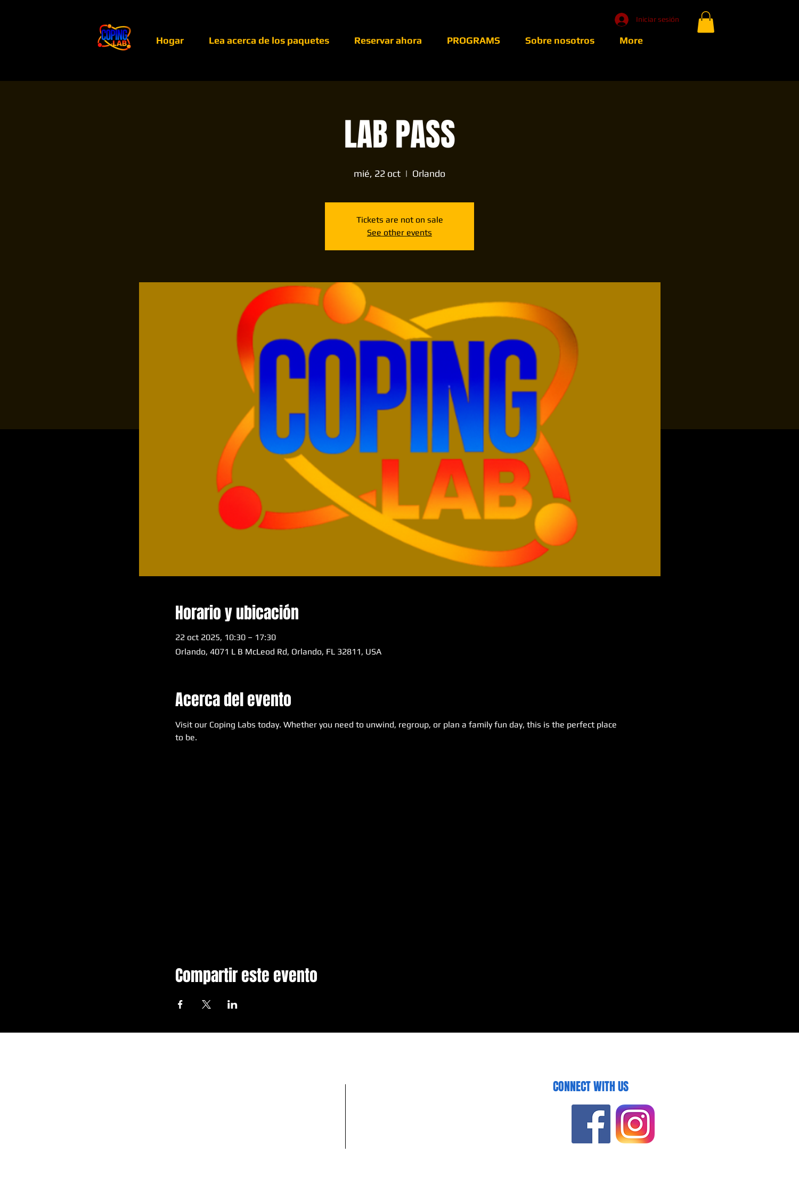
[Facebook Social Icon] (591, 1124)
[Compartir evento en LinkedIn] (232, 1004)
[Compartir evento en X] (206, 1004)
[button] (706, 22)
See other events (399, 232)
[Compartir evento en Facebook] (180, 1004)
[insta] (635, 1124)
